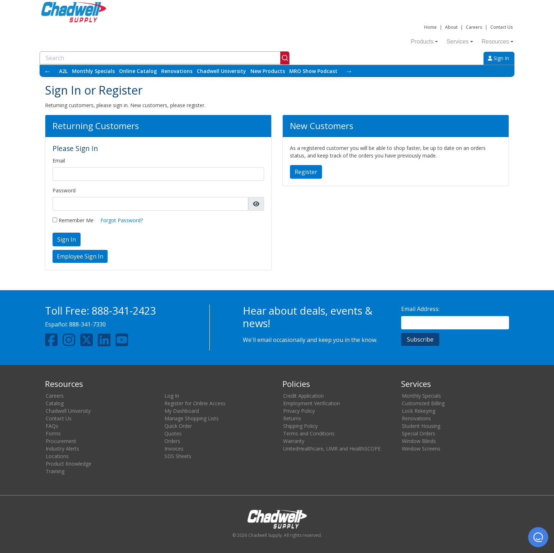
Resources (497, 41)
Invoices (173, 448)
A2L (63, 71)
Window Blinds (419, 441)
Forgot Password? (121, 220)
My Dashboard (181, 410)
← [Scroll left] (47, 71)
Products (424, 41)
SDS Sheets (177, 456)
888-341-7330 (87, 324)
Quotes (173, 433)
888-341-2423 (124, 310)
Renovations (176, 71)
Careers (474, 27)
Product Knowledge (68, 463)
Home (430, 27)
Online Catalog (138, 71)
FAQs (52, 425)
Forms (53, 433)
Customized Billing (423, 403)
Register (306, 172)
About (451, 27)
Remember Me (73, 220)
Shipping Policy (300, 425)
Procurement (61, 441)
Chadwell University (221, 71)
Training (55, 471)
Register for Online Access (195, 403)
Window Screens (421, 448)
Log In (171, 395)
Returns (292, 418)
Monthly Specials (93, 71)
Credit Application (303, 395)
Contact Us (501, 27)
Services (459, 41)
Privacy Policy (299, 410)
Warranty (293, 441)
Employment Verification (311, 403)
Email (59, 160)
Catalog (55, 403)
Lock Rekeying (418, 410)
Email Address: (420, 309)
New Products (267, 71)
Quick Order (178, 425)
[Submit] (284, 57)
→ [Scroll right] (349, 71)
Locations (57, 456)
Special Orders (418, 433)
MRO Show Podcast (313, 71)
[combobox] (165, 57)
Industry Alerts (62, 448)
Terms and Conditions (309, 433)
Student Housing (421, 425)
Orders (172, 441)
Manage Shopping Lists (191, 418)
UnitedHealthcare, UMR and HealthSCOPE (332, 448)
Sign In (498, 58)
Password (64, 190)
